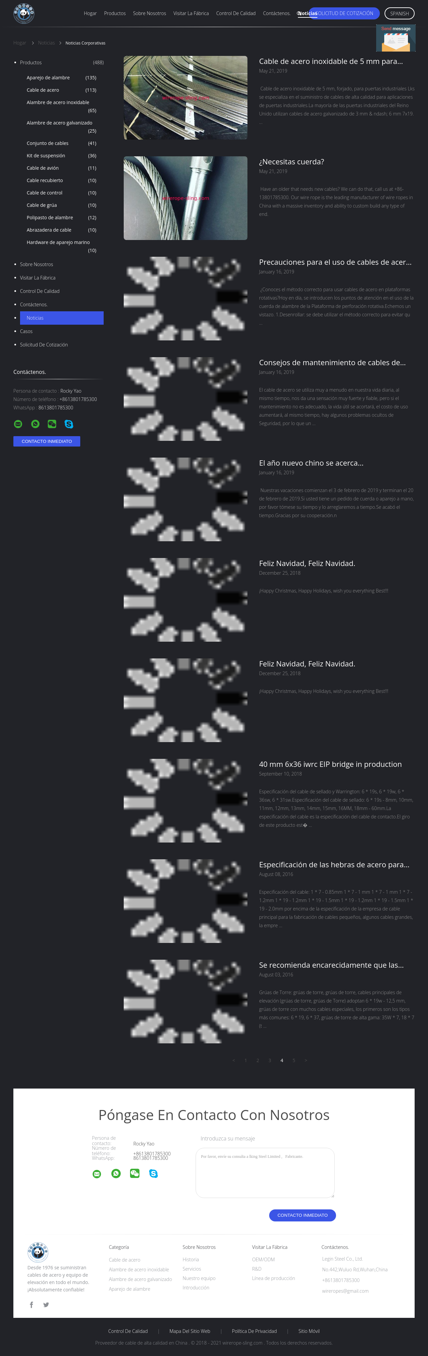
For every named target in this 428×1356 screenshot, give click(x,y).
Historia (191, 1259)
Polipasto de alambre (61, 218)
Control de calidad (236, 13)
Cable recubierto (61, 180)
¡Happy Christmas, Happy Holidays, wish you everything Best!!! (323, 590)
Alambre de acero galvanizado (61, 127)
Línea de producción (273, 1278)
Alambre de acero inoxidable (61, 106)
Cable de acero (61, 90)
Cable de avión (61, 168)
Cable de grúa (61, 205)
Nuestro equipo (199, 1278)
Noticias (307, 13)
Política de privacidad (254, 1331)
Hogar (90, 13)
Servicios (192, 1269)
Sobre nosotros (149, 13)
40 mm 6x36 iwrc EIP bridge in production (330, 764)
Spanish (399, 13)
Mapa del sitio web (190, 1331)
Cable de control (61, 193)
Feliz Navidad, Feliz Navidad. (307, 563)
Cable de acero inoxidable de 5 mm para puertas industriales (328, 61)
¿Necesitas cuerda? (291, 161)
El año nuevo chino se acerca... (311, 463)
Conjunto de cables (61, 143)
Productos (115, 13)
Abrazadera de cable (61, 230)
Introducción (196, 1287)
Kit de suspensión (61, 156)
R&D (256, 1269)
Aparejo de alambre (61, 78)
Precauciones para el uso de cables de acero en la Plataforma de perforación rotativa (334, 262)
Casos (26, 331)
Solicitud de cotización (344, 13)
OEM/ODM (263, 1259)
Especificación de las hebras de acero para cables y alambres (331, 864)
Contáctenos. (277, 13)
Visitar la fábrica (191, 13)
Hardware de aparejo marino (61, 246)
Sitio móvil (309, 1331)
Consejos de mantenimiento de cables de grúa (329, 362)
